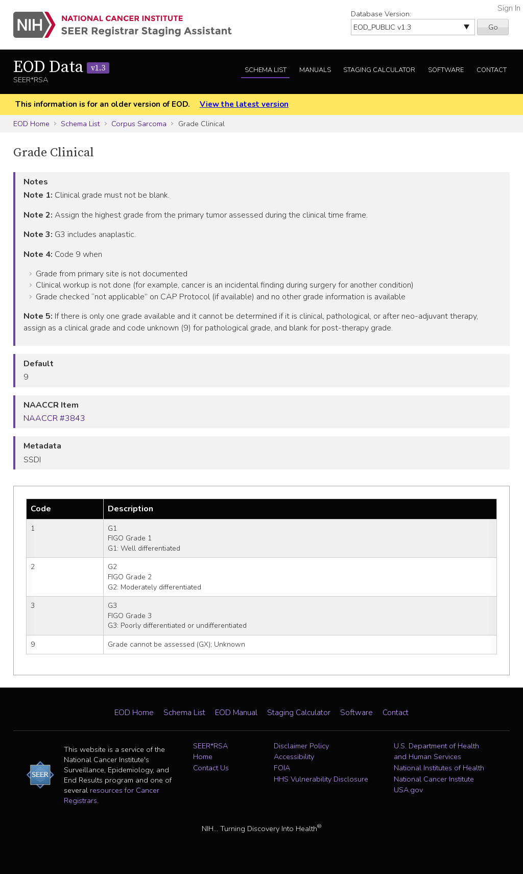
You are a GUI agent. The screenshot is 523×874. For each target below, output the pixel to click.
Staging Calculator (379, 70)
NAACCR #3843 (54, 418)
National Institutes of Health (439, 768)
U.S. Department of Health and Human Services (436, 751)
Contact (492, 70)
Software (446, 70)
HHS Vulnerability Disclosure (321, 779)
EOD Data (61, 67)
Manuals (315, 70)
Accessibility (294, 756)
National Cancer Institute (434, 779)
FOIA (282, 768)
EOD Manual (236, 712)
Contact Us (211, 768)
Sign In (508, 8)
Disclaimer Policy (301, 746)
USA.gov (408, 790)
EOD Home (31, 124)
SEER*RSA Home (210, 751)
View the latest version (244, 104)
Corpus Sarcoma (139, 124)
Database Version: (381, 14)
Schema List (266, 70)
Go (493, 27)
